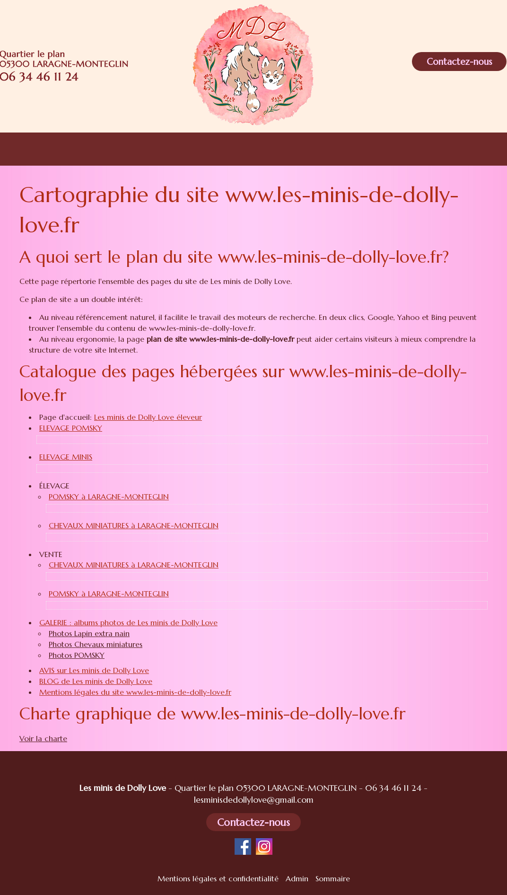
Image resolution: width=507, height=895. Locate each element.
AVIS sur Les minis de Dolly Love (94, 670)
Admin (297, 878)
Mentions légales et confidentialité (218, 878)
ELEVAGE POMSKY (70, 428)
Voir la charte (43, 738)
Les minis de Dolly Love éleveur (148, 417)
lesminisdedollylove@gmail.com (254, 800)
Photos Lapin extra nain (89, 633)
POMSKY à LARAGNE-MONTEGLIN (109, 496)
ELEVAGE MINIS (65, 456)
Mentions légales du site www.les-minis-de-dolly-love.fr (135, 692)
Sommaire (332, 878)
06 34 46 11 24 (393, 788)
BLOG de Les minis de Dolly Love (95, 681)
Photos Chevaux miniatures (95, 644)
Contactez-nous (459, 61)
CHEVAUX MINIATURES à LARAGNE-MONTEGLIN (134, 525)
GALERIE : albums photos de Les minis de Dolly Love (128, 622)
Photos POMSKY (77, 655)
